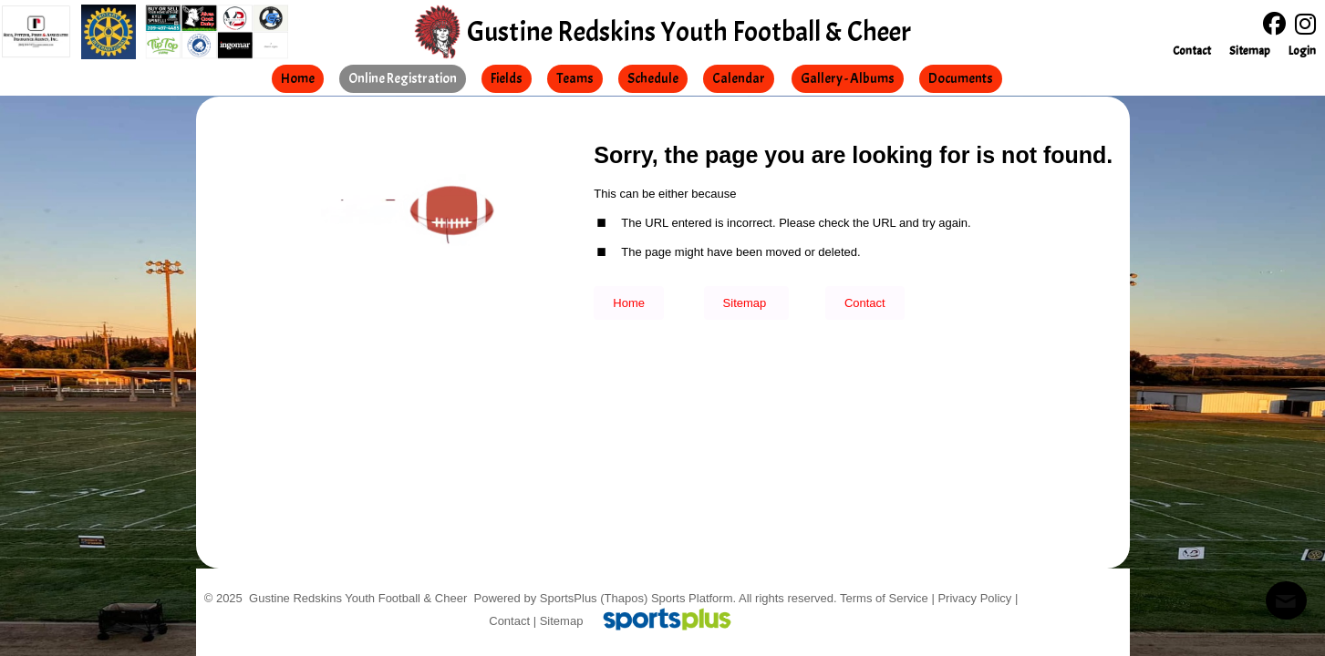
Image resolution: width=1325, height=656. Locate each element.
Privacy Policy (974, 598)
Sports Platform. (693, 598)
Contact (509, 621)
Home (629, 303)
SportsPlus (568, 598)
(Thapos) (623, 598)
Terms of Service (884, 598)
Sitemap (562, 621)
